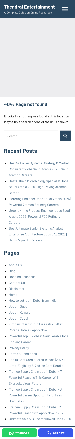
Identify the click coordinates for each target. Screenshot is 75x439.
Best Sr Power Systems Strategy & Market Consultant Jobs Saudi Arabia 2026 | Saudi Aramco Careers (39, 169)
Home (13, 295)
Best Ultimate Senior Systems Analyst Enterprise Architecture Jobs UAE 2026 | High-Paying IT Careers (38, 234)
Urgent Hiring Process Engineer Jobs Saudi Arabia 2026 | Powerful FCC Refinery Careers (40, 216)
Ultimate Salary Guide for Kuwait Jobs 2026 (40, 419)
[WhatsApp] (19, 432)
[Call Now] (56, 432)
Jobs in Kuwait (19, 312)
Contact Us (17, 283)
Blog (12, 271)
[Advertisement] (37, 57)
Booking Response (22, 277)
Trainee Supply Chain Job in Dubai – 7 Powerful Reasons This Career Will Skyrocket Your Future (35, 377)
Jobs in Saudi (18, 318)
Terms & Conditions (23, 354)
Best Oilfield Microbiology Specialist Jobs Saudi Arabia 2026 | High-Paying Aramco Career (38, 187)
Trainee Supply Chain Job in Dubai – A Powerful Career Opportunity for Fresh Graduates (36, 395)
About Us (15, 265)
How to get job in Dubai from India (33, 300)
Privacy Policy (19, 348)
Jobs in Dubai (18, 306)
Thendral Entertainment (29, 7)
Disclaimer (16, 289)
